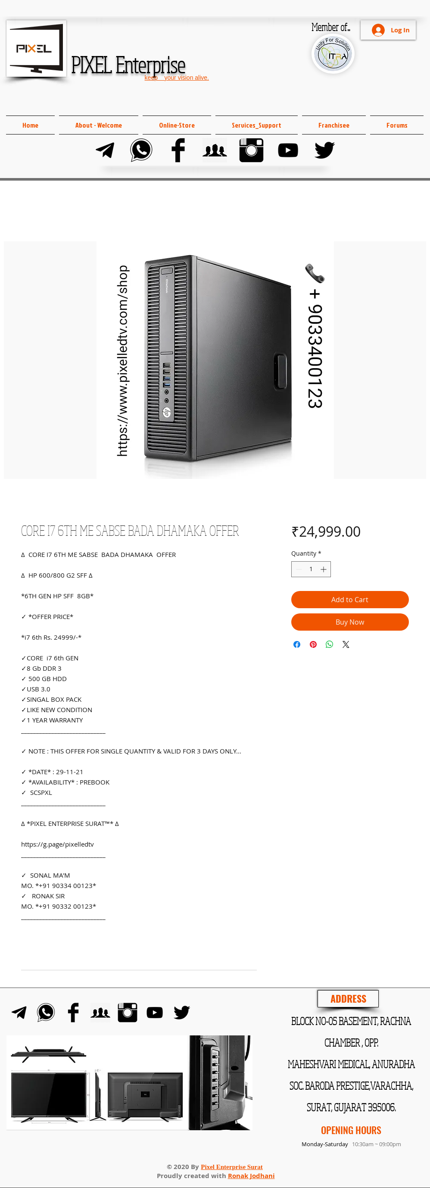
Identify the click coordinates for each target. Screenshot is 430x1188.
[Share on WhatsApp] (329, 644)
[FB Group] (215, 150)
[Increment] (324, 569)
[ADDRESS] (348, 998)
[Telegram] (105, 150)
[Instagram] (251, 150)
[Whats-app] (141, 150)
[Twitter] (324, 150)
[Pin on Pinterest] (313, 644)
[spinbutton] (311, 569)
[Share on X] (346, 644)
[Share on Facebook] (297, 644)
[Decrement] (298, 569)
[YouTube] (288, 150)
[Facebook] (178, 150)
